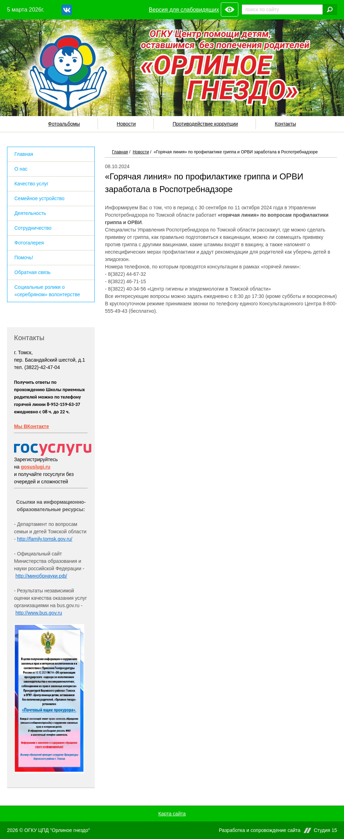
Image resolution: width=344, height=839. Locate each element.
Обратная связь (32, 272)
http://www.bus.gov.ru (38, 613)
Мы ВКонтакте (31, 426)
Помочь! (23, 257)
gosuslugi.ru (35, 467)
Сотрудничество (32, 228)
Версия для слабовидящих (184, 10)
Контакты (285, 124)
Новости (126, 124)
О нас (20, 169)
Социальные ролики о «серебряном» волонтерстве (47, 290)
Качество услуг (31, 183)
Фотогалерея (29, 243)
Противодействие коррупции (205, 124)
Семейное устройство (39, 198)
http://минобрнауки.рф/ (41, 576)
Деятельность (30, 213)
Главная (120, 152)
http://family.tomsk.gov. (42, 539)
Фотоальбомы (64, 124)
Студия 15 (325, 830)
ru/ (69, 539)
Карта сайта (172, 813)
